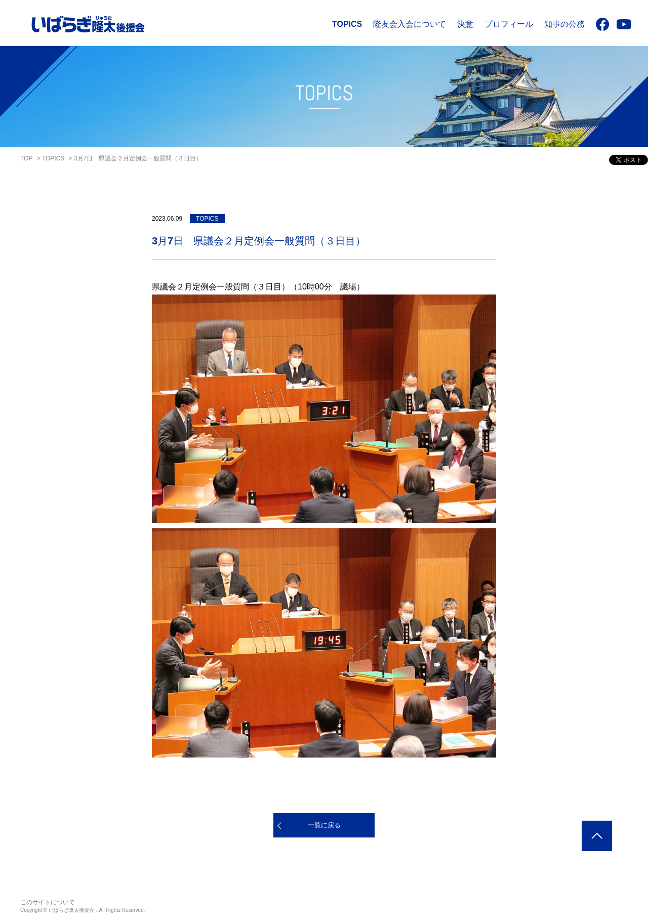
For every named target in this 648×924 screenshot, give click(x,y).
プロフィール (508, 24)
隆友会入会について (409, 24)
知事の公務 (564, 24)
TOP (26, 158)
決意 (465, 24)
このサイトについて (47, 902)
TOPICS (347, 24)
